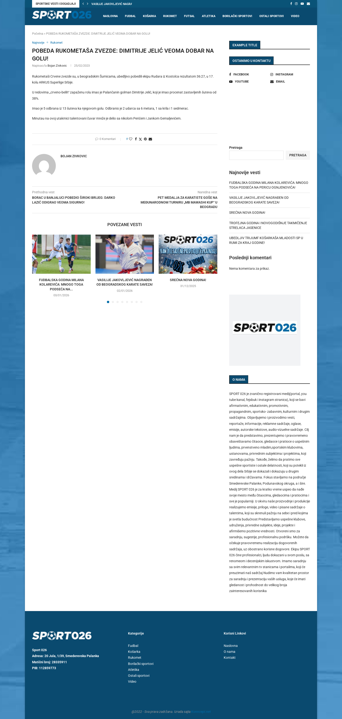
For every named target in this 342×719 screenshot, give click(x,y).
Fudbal (130, 16)
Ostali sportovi (271, 16)
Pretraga (235, 147)
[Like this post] (130, 139)
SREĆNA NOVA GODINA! (188, 280)
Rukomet (170, 16)
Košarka (149, 16)
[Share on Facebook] (136, 139)
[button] (83, 4)
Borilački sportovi (237, 16)
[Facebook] (291, 4)
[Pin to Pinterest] (145, 139)
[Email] (308, 4)
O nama (229, 652)
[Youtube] (302, 4)
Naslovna (110, 16)
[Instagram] (296, 4)
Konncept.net (201, 712)
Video (295, 16)
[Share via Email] (150, 139)
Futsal (189, 16)
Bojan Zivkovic (57, 65)
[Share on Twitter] (140, 139)
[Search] (307, 34)
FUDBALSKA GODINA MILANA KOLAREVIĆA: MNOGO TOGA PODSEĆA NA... (61, 284)
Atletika (208, 16)
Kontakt (230, 657)
